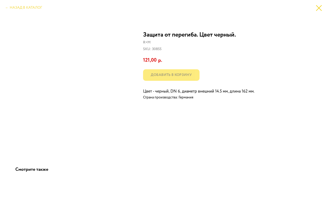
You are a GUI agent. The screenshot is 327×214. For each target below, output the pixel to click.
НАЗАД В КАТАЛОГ (26, 7)
